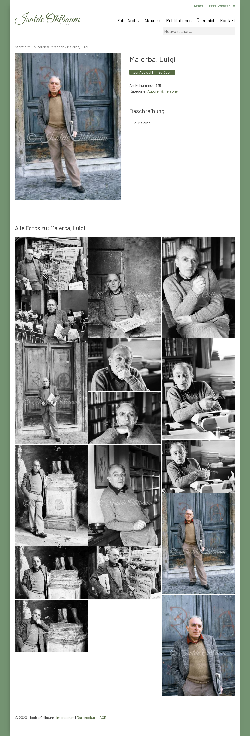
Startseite (23, 47)
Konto (198, 5)
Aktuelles (152, 20)
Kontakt (227, 20)
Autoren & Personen (49, 47)
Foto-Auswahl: (222, 5)
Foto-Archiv (128, 20)
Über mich (205, 20)
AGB (102, 717)
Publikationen (179, 20)
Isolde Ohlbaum (47, 19)
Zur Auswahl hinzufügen (152, 72)
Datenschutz (87, 717)
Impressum (65, 717)
